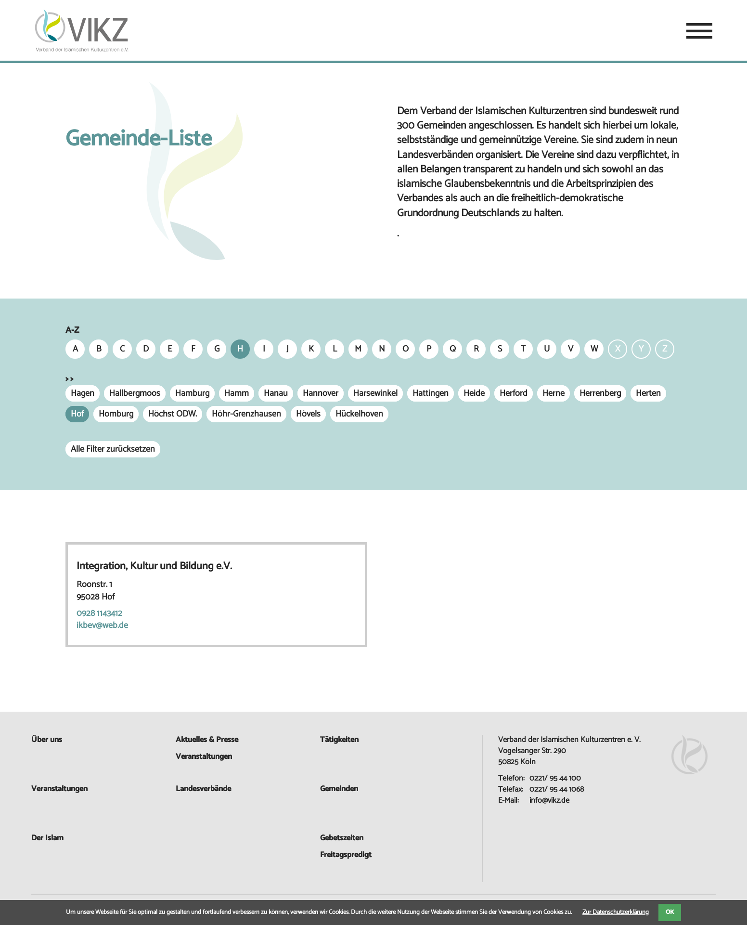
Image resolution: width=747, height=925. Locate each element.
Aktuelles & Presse (207, 739)
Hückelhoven (359, 414)
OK (670, 912)
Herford (514, 393)
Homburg (116, 414)
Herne (553, 393)
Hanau (276, 393)
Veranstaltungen (59, 788)
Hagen (82, 393)
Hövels (308, 414)
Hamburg (192, 393)
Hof (77, 414)
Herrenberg (600, 393)
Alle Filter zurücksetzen (113, 449)
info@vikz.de (549, 800)
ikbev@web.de (102, 625)
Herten (648, 393)
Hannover (320, 393)
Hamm (236, 393)
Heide (474, 393)
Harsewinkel (375, 393)
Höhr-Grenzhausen (246, 414)
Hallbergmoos (134, 393)
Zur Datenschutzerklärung (615, 912)
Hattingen (430, 393)
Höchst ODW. (172, 414)
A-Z (72, 331)
